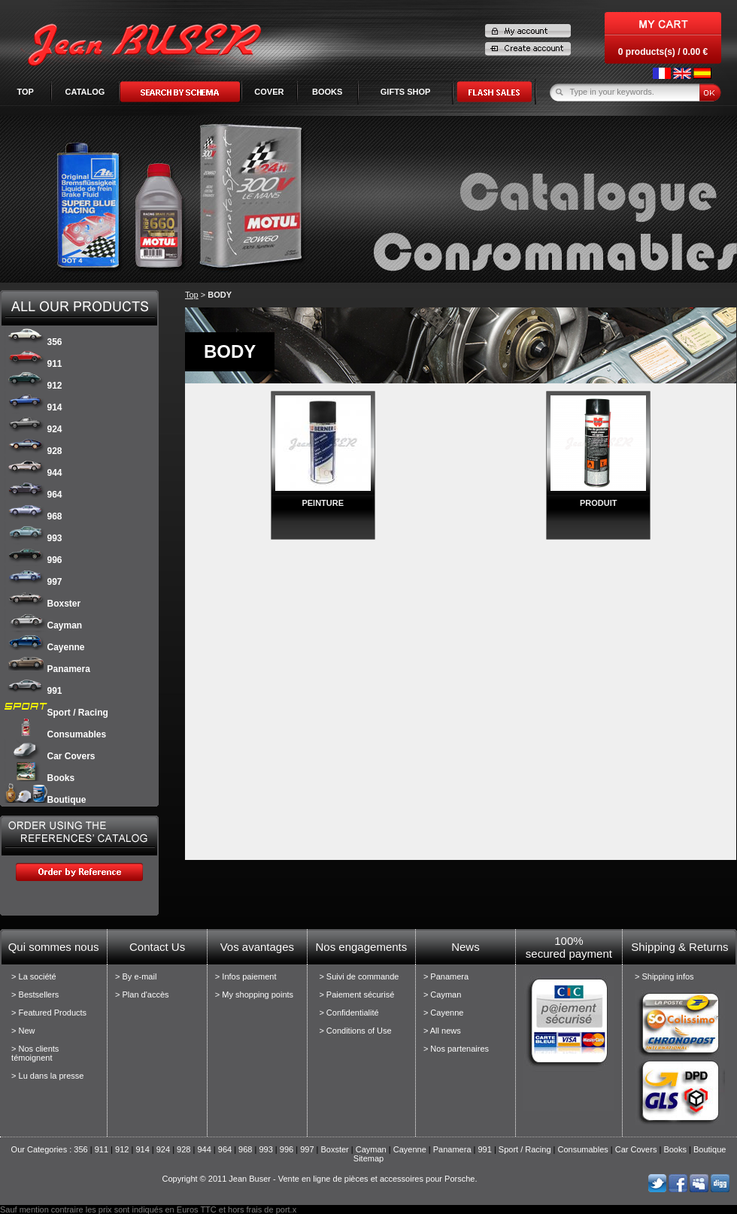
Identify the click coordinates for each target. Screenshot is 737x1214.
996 (33, 560)
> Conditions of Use (355, 1030)
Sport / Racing (56, 712)
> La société (33, 976)
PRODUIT (598, 502)
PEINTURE (323, 502)
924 (33, 429)
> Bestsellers (35, 994)
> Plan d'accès (142, 994)
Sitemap (368, 1158)
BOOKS (327, 91)
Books (40, 778)
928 (33, 451)
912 (33, 385)
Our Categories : (42, 1149)
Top (25, 91)
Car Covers (50, 756)
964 (33, 494)
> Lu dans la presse (47, 1075)
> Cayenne (443, 1012)
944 (33, 473)
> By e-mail (135, 976)
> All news (442, 1030)
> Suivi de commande (359, 976)
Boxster (43, 603)
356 (33, 342)
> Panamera (446, 976)
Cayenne (45, 647)
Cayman (44, 625)
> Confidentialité (348, 1012)
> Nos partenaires (456, 1048)
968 (33, 516)
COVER (269, 91)
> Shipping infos (664, 976)
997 (33, 582)
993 (33, 538)
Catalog (85, 91)
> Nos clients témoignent (35, 1053)
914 (33, 407)
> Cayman (442, 994)
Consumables (56, 734)
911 (33, 364)
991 (33, 691)
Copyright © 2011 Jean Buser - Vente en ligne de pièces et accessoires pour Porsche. (319, 1178)
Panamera (47, 669)
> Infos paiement (246, 976)
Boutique (45, 800)
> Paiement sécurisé (356, 994)
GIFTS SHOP (406, 91)
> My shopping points (254, 994)
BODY (220, 294)
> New (23, 1030)
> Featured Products (48, 1012)
